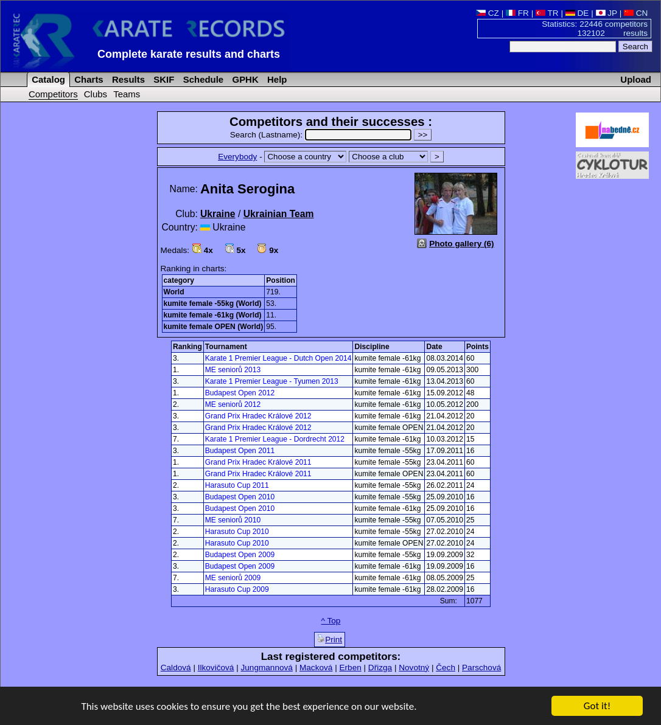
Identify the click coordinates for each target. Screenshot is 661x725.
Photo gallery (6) (461, 243)
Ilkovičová (216, 667)
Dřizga (380, 667)
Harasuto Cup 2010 (237, 531)
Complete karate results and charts (188, 54)
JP (606, 13)
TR (547, 13)
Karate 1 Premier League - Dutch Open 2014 (278, 358)
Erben (350, 667)
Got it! (597, 706)
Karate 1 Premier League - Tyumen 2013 (271, 381)
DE (577, 13)
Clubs (95, 94)
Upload (635, 79)
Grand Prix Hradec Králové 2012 (258, 416)
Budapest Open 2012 (240, 393)
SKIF (162, 79)
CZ (487, 13)
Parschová (481, 667)
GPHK (243, 79)
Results (127, 79)
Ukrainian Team (278, 214)
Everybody (237, 156)
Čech (445, 667)
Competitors (53, 94)
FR (517, 13)
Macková (315, 667)
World (174, 292)
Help (276, 79)
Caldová (176, 667)
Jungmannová (266, 667)
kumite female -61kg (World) (213, 315)
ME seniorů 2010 (233, 520)
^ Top (331, 620)
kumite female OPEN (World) (214, 326)
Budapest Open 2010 (240, 497)
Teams (126, 94)
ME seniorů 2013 (233, 370)
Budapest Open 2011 (240, 450)
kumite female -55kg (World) (213, 303)
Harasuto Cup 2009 (237, 589)
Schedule (202, 79)
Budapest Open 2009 (240, 554)
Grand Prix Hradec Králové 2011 (258, 462)
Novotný (414, 667)
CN (636, 13)
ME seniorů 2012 (233, 404)
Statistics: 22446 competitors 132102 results (595, 28)
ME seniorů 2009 (233, 578)
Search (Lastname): (322, 134)
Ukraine (218, 214)
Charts (87, 79)
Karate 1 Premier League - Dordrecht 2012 (274, 439)
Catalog (47, 79)
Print (329, 639)
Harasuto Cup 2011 (237, 485)
